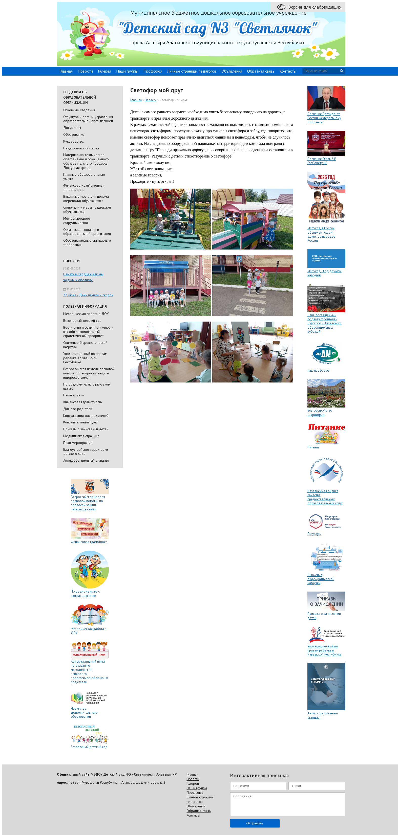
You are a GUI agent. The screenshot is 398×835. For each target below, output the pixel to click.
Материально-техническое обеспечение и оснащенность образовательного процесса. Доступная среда (86, 161)
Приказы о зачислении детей (85, 429)
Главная (66, 71)
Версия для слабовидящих (314, 7)
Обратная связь (260, 71)
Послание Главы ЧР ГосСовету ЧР (321, 161)
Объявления (231, 71)
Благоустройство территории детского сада (85, 451)
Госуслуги (314, 534)
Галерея (104, 71)
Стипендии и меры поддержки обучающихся (87, 209)
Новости (85, 71)
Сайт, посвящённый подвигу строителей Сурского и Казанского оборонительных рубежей (324, 323)
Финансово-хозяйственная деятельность (83, 187)
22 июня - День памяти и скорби (88, 295)
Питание (313, 447)
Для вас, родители (77, 409)
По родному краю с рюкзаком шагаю (86, 386)
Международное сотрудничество (76, 220)
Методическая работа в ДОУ (86, 313)
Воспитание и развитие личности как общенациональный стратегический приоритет (88, 331)
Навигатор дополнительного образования (84, 712)
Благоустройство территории (319, 412)
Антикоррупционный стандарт (86, 460)
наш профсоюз (318, 370)
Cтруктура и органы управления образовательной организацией (88, 119)
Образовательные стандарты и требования (87, 242)
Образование (73, 134)
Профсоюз (152, 71)
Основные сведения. (79, 110)
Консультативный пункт (80, 422)
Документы (72, 127)
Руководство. (73, 141)
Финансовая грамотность (82, 402)
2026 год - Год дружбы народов (324, 273)
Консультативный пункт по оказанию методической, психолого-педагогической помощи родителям (89, 671)
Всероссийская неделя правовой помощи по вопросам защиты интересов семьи (89, 373)
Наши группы (127, 71)
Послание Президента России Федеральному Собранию (324, 118)
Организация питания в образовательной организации (87, 231)
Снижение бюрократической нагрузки (85, 344)
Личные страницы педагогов (191, 71)
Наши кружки (73, 395)
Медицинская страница (81, 436)
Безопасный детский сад (82, 320)
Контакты (287, 71)
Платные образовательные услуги (84, 176)
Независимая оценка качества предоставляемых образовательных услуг (325, 497)
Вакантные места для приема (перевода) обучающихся (86, 198)
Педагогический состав (81, 148)
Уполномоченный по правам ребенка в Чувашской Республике (85, 358)
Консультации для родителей (86, 415)
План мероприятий (77, 442)
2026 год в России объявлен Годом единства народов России (321, 234)
